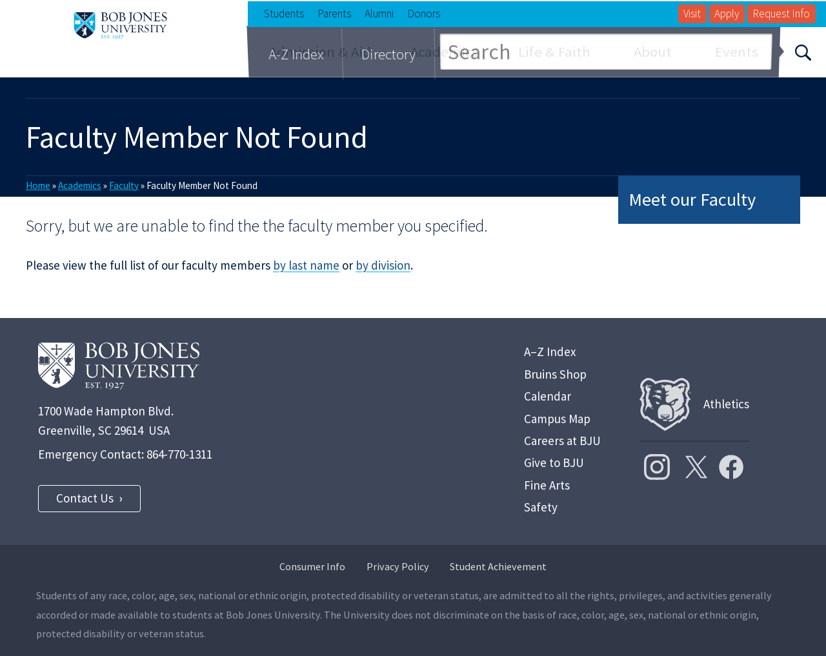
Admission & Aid (320, 52)
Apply (726, 13)
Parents (334, 13)
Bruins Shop (555, 374)
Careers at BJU (562, 440)
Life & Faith (554, 52)
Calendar (547, 396)
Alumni (379, 13)
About (653, 52)
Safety (541, 507)
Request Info (781, 13)
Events (736, 52)
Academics (444, 52)
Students (284, 13)
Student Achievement (498, 566)
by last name (306, 265)
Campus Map (557, 418)
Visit (692, 13)
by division (383, 265)
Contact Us (85, 498)
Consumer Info (312, 566)
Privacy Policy (398, 566)
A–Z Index (550, 351)
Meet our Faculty (692, 199)
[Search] (803, 51)
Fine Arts (547, 485)
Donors (423, 13)
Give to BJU (554, 462)
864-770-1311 (179, 454)
